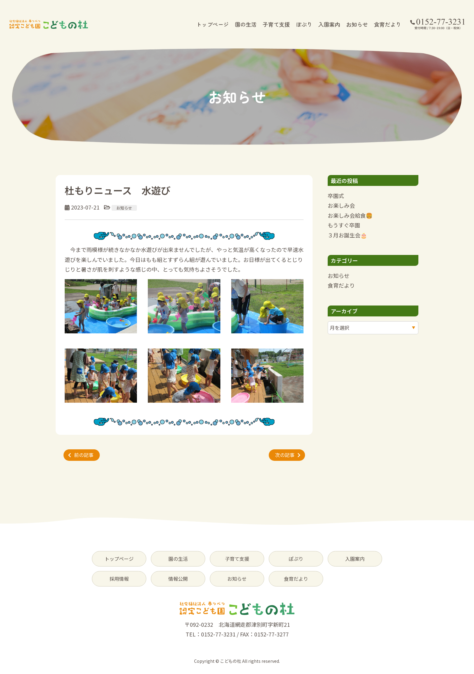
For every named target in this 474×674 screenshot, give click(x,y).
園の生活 (246, 24)
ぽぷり (304, 24)
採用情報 (119, 578)
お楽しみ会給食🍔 (350, 215)
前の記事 (83, 454)
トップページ (212, 24)
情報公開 (178, 578)
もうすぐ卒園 (344, 225)
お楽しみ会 (341, 205)
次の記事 (284, 454)
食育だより (387, 24)
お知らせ (357, 24)
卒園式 (336, 196)
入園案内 (329, 24)
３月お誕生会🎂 (347, 235)
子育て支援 (276, 24)
